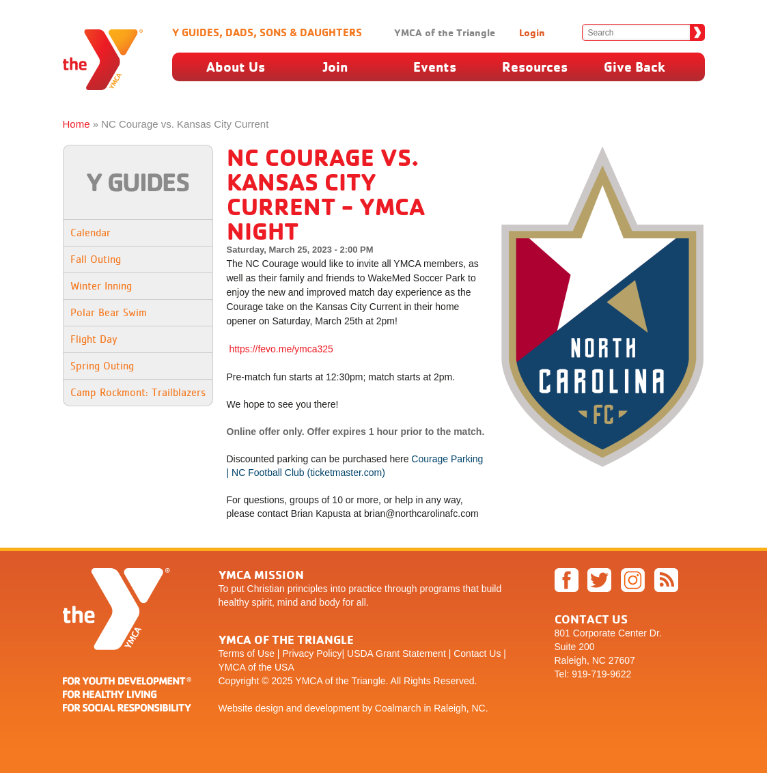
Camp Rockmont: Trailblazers (138, 392)
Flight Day (93, 339)
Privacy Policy (311, 653)
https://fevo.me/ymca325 (281, 348)
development (332, 708)
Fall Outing (95, 259)
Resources (535, 66)
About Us (235, 66)
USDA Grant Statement (396, 653)
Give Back (634, 66)
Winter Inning (101, 285)
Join (335, 66)
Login (532, 32)
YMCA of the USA (256, 667)
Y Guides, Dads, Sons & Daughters (267, 32)
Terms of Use (247, 653)
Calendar (90, 232)
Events (434, 66)
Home (76, 124)
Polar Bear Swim (108, 312)
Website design (251, 708)
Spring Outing (102, 365)
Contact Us (477, 653)
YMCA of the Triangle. (341, 680)
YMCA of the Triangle (444, 32)
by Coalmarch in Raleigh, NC (424, 708)
